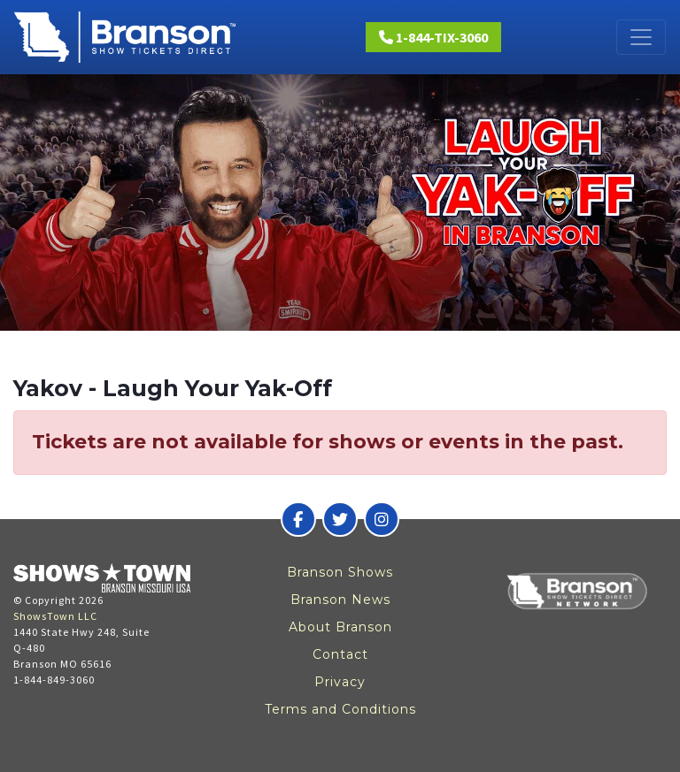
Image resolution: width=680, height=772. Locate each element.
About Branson (340, 627)
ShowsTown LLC (55, 616)
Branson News (340, 600)
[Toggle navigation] (641, 37)
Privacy (340, 682)
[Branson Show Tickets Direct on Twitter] (340, 519)
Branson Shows (340, 572)
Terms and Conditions (340, 709)
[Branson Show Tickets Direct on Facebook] (298, 519)
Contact (340, 654)
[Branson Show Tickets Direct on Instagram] (381, 519)
